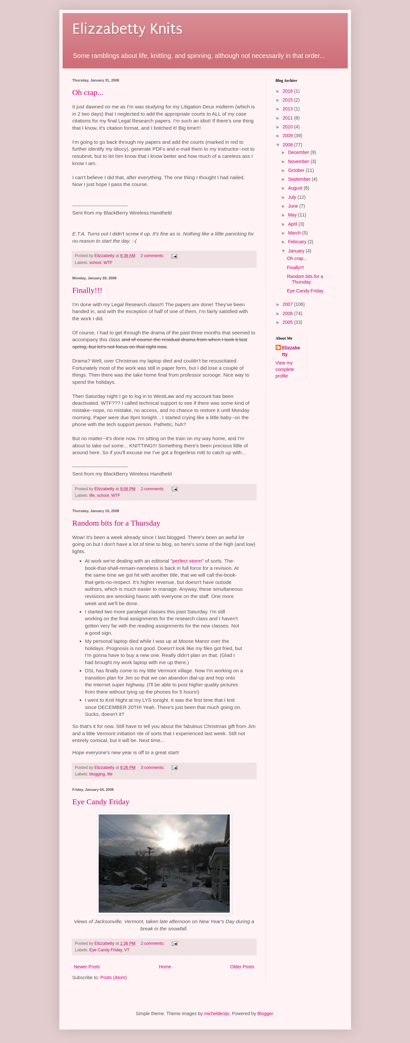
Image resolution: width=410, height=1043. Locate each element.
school (95, 262)
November (299, 161)
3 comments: (153, 767)
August (295, 188)
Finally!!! (87, 290)
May (293, 214)
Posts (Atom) (113, 977)
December (299, 152)
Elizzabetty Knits (127, 29)
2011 (288, 118)
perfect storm (187, 561)
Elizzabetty (291, 351)
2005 (288, 322)
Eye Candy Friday (101, 801)
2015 (288, 99)
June (293, 206)
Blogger (265, 1013)
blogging (97, 774)
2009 (288, 135)
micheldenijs (216, 1013)
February (298, 241)
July (293, 197)
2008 (288, 144)
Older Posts (242, 966)
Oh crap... (88, 92)
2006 (288, 313)
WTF (108, 262)
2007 (288, 304)
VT (126, 950)
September (300, 179)
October (297, 170)
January (297, 250)
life (92, 495)
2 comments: (153, 255)
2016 (288, 91)
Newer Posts (87, 966)
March (295, 232)
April (293, 224)
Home (165, 966)
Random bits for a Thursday (116, 523)
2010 (288, 126)
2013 (288, 108)
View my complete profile (285, 369)
